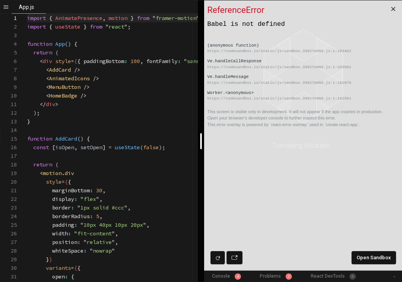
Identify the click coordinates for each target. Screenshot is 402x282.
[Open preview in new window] (234, 257)
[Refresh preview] (217, 257)
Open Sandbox (374, 257)
